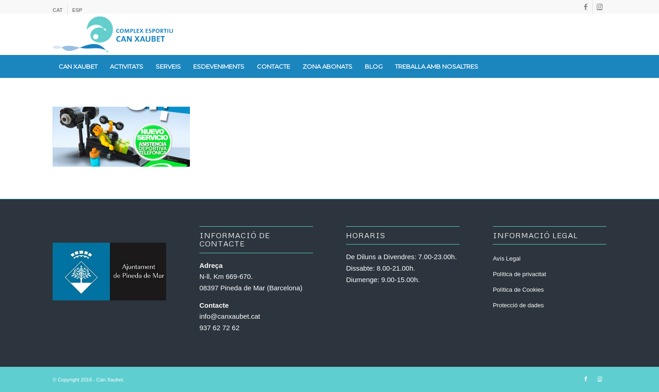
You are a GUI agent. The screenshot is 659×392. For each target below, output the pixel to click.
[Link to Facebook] (585, 7)
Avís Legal (506, 258)
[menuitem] (60, 10)
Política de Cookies (518, 289)
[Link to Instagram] (599, 7)
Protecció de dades (518, 305)
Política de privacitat (519, 274)
